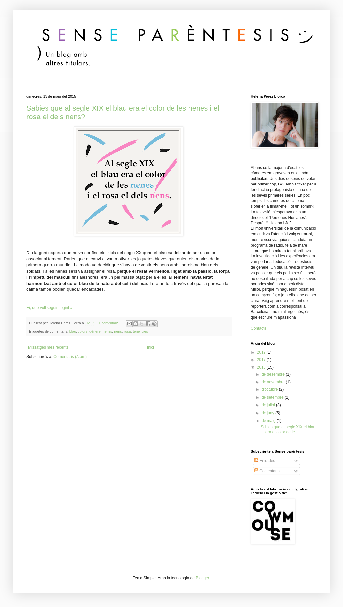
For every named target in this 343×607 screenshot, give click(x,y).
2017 (262, 359)
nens (118, 331)
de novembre (274, 382)
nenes (107, 331)
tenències (140, 331)
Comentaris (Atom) (70, 356)
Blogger (202, 578)
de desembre (274, 374)
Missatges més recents (48, 347)
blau (72, 331)
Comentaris (267, 471)
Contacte (258, 328)
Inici (150, 347)
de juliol (269, 405)
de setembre (273, 397)
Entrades (264, 460)
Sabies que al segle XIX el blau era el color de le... (288, 429)
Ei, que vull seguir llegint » (49, 307)
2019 (262, 352)
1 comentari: (109, 323)
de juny (268, 413)
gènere (95, 331)
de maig (269, 420)
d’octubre (270, 389)
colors (82, 331)
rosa (127, 331)
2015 (262, 367)
